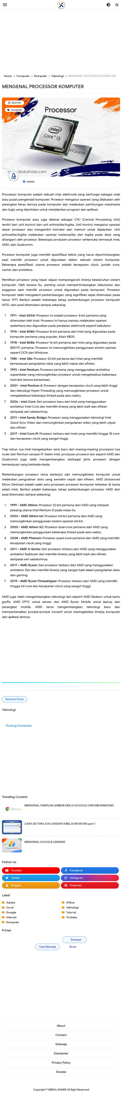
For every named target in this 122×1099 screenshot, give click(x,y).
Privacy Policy (61, 1062)
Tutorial (71, 912)
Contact (61, 1035)
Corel (9, 907)
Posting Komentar (19, 726)
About (61, 1026)
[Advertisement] (61, 41)
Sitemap (61, 1044)
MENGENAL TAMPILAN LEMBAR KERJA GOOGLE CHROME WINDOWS (69, 805)
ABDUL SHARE (57, 1089)
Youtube (71, 917)
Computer (16, 109)
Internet (11, 917)
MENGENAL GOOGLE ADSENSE (44, 842)
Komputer (12, 922)
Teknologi (72, 907)
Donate (61, 1072)
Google (11, 912)
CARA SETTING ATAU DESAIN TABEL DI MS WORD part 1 (59, 823)
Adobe (10, 902)
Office (70, 902)
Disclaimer (61, 1053)
